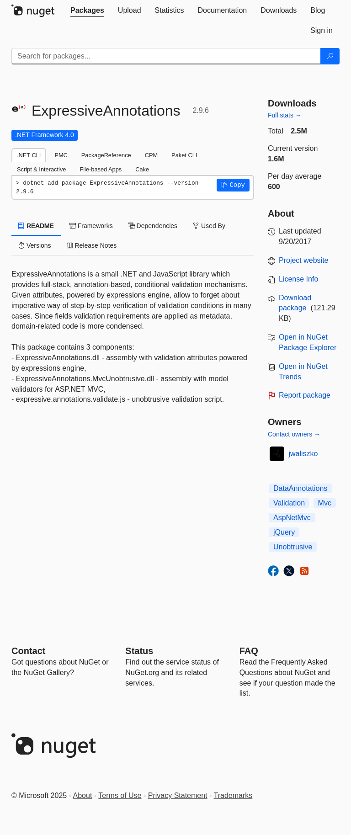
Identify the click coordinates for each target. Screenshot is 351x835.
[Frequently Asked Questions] (248, 651)
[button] (233, 185)
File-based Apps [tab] (101, 169)
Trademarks (233, 795)
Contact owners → (294, 434)
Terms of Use (119, 795)
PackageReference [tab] (106, 155)
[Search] (330, 56)
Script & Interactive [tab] (41, 169)
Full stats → (285, 115)
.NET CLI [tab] (29, 155)
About (82, 795)
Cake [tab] (142, 169)
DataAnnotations (300, 488)
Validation (289, 503)
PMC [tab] (60, 155)
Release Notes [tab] (92, 245)
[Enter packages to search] (166, 56)
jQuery (284, 532)
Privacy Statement (177, 795)
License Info (298, 279)
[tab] (87, 10)
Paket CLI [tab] (184, 155)
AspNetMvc (292, 517)
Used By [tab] (209, 225)
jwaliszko (303, 453)
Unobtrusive (292, 547)
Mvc (324, 503)
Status (139, 651)
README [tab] (36, 225)
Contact (28, 651)
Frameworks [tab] (91, 225)
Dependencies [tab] (152, 225)
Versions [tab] (34, 245)
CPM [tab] (151, 155)
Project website (304, 260)
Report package (304, 395)
